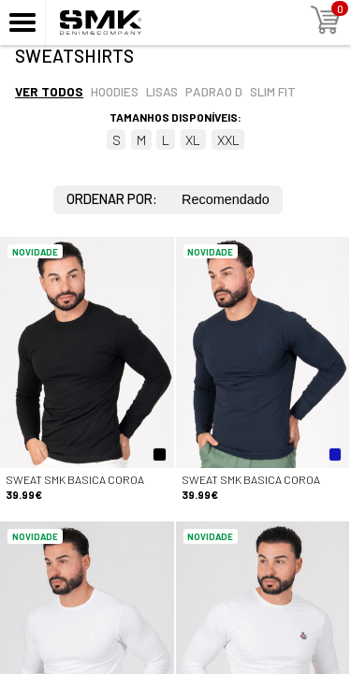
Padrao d (213, 91)
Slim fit (273, 91)
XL (192, 140)
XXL (228, 140)
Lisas (162, 91)
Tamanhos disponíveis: (175, 117)
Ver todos (49, 91)
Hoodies (115, 91)
